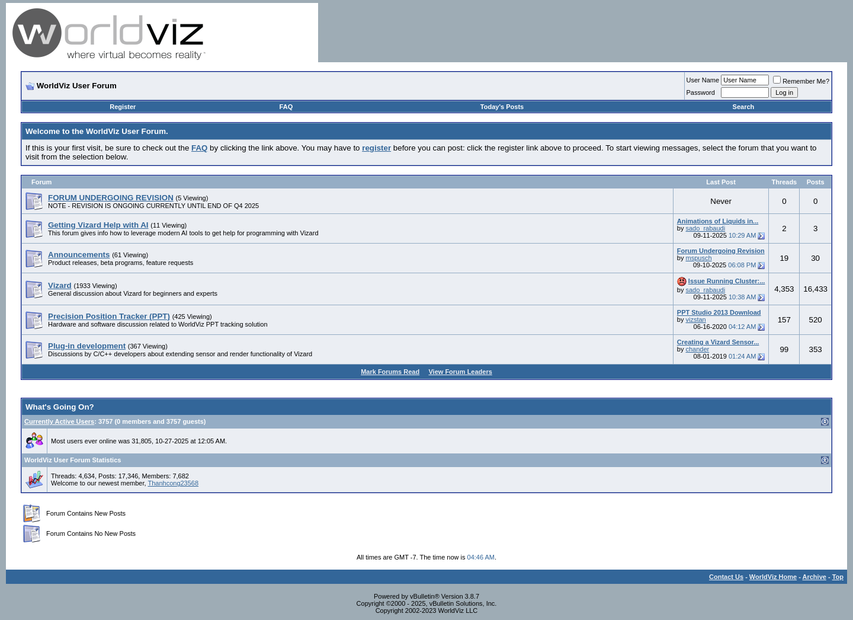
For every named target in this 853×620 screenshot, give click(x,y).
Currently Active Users (59, 421)
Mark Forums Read (390, 371)
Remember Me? (801, 81)
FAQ (286, 106)
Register (123, 106)
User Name (703, 80)
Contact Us (726, 576)
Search (744, 106)
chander (697, 349)
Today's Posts (502, 106)
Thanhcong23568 (172, 483)
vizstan (695, 319)
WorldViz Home (773, 576)
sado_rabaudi (705, 228)
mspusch (698, 257)
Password (701, 92)
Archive (814, 576)
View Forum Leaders (460, 371)
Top (838, 576)
